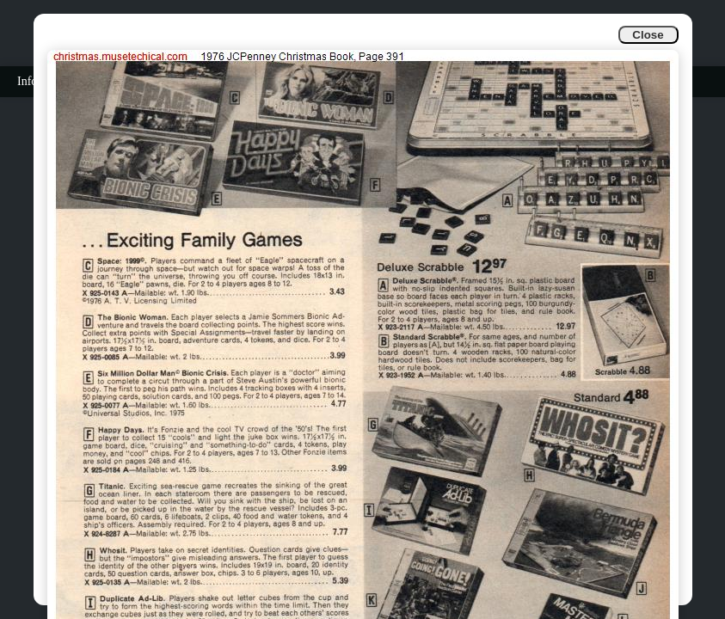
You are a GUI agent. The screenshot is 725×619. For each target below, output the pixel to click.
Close (647, 34)
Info (27, 81)
